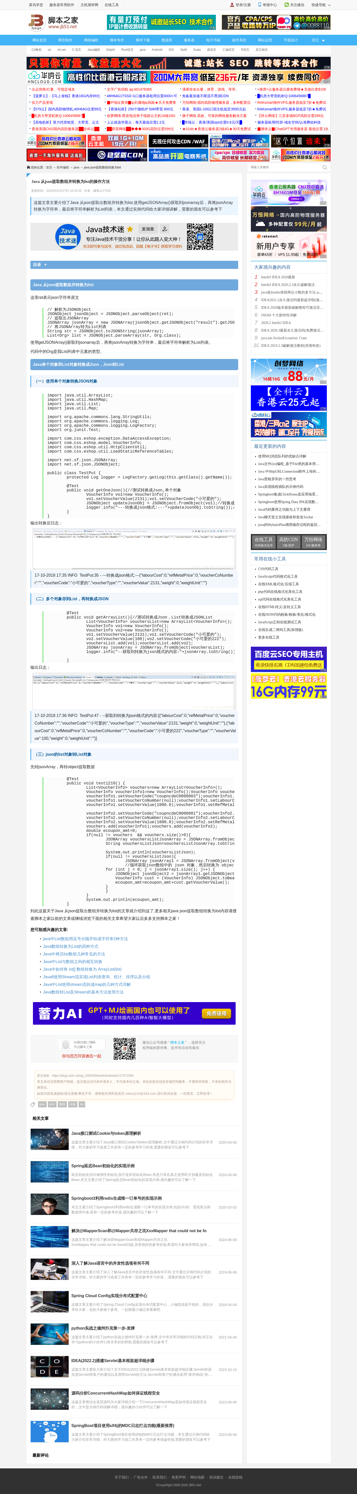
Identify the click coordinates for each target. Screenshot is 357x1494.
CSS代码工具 (268, 569)
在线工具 (112, 5)
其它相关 (262, 49)
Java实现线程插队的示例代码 (281, 487)
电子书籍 (213, 40)
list (82, 1104)
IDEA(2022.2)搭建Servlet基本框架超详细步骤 (112, 1361)
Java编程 (93, 49)
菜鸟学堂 (36, 5)
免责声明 (179, 1477)
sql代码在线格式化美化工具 (279, 599)
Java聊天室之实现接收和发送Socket (285, 517)
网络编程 (91, 40)
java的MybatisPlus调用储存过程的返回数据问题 (294, 525)
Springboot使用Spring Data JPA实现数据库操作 (293, 502)
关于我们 (122, 1477)
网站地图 (197, 1477)
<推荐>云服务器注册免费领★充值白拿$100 (291, 89)
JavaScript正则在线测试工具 (279, 622)
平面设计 (291, 40)
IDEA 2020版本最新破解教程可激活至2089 (294, 308)
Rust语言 (127, 49)
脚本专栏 (117, 40)
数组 (62, 1104)
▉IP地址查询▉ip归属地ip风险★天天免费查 (141, 102)
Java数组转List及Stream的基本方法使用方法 (83, 992)
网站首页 (39, 40)
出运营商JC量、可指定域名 (53, 89)
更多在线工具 (268, 637)
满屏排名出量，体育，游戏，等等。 (210, 89)
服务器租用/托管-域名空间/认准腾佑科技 (289, 122)
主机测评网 (89, 5)
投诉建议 (216, 1477)
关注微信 (297, 5)
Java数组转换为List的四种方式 (71, 946)
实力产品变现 (42, 102)
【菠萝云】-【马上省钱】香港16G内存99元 (66, 96)
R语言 (245, 49)
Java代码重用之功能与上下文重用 (284, 509)
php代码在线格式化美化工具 (280, 592)
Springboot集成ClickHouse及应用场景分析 (290, 494)
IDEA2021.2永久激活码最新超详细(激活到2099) (298, 300)
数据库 (167, 40)
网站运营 (265, 40)
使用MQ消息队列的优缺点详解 (282, 456)
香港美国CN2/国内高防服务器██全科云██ (66, 129)
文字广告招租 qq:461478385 (129, 89)
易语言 (211, 49)
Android (157, 49)
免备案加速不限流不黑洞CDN (205, 96)
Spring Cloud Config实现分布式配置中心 (109, 1296)
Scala (197, 49)
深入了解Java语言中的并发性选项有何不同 (110, 1263)
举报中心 (270, 5)
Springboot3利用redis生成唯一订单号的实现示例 (116, 1198)
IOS (171, 49)
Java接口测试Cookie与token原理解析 (106, 1133)
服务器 (189, 40)
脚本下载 (143, 40)
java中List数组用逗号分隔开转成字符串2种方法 (85, 939)
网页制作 (65, 40)
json (52, 1104)
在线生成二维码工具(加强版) (280, 630)
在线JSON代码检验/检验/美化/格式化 (287, 614)
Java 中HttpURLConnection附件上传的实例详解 (294, 471)
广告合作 (141, 1477)
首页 (49, 167)
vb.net (62, 49)
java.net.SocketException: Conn (284, 338)
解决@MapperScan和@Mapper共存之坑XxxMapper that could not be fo (138, 1231)
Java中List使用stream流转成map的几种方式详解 (87, 984)
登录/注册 (243, 5)
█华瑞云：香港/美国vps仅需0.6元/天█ (212, 122)
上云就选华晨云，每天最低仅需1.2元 (136, 122)
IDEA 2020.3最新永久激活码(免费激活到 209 (295, 330)
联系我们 (160, 1477)
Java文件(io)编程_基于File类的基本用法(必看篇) (295, 464)
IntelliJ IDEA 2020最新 (278, 277)
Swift (183, 49)
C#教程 (37, 49)
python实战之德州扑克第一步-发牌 (103, 1328)
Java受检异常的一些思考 (277, 479)
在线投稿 (235, 1477)
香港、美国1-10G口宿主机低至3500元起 (214, 109)
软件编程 (63, 167)
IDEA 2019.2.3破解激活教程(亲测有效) (291, 346)
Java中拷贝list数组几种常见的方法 (74, 954)
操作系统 (239, 40)
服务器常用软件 (61, 5)
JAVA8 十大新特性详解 (279, 315)
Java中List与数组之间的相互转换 (73, 961)
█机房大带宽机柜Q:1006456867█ (284, 96)
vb (49, 49)
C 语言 (76, 49)
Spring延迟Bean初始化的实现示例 (103, 1166)
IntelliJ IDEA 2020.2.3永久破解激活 (288, 285)
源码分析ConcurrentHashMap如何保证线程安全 (115, 1393)
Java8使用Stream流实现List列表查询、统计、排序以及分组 (96, 977)
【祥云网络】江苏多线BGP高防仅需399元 (290, 116)
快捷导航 (321, 5)
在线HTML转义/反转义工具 (279, 607)
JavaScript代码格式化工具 (278, 576)
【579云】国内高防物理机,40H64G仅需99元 (67, 109)
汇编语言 (228, 49)
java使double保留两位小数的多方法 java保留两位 (299, 292)
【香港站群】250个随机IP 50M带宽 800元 (140, 109)
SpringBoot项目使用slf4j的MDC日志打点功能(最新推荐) (122, 1425)
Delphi (110, 49)
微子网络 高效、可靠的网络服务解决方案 (214, 116)
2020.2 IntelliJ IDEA (276, 323)
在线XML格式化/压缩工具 (278, 584)
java (142, 49)
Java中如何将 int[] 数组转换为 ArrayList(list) (82, 969)
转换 (73, 1104)
